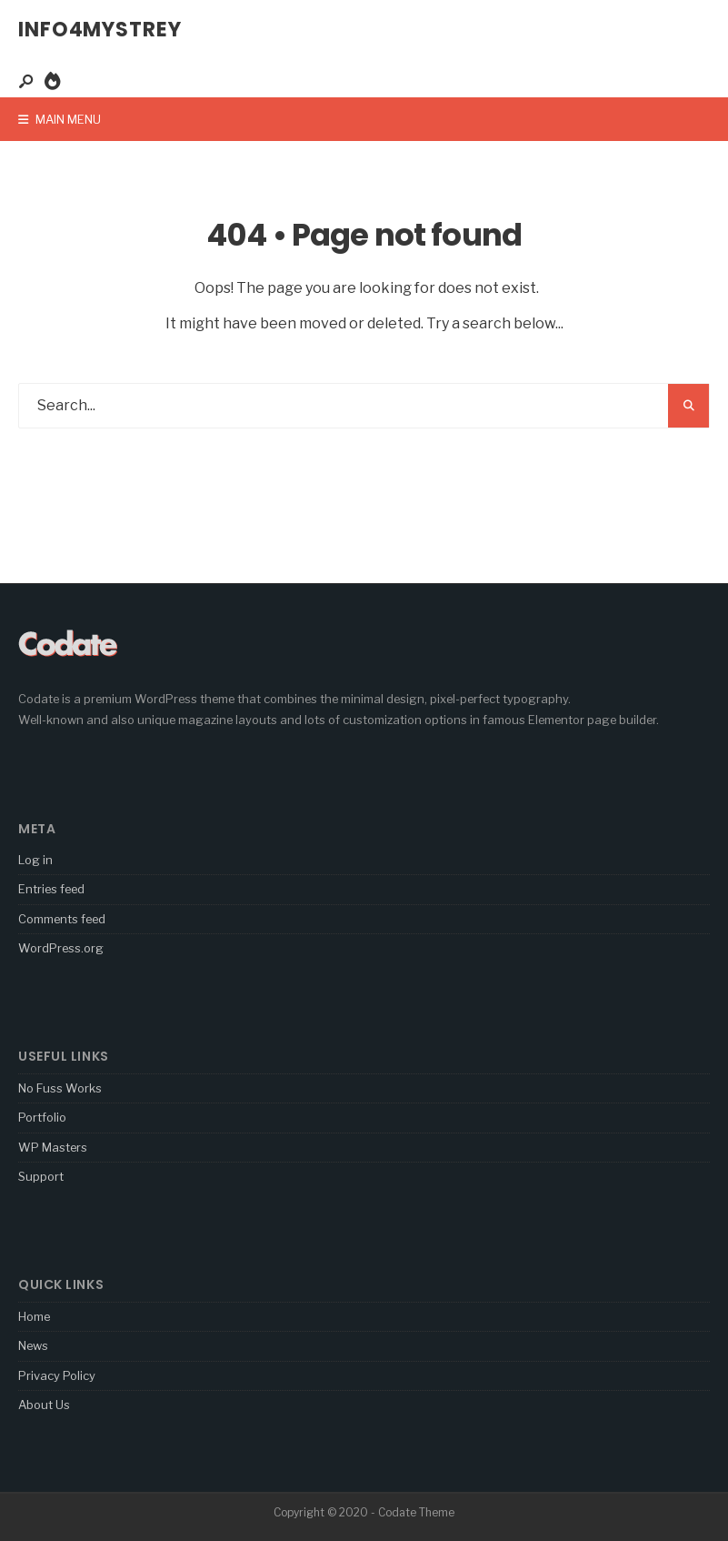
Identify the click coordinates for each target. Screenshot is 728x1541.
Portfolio (42, 1117)
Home (34, 1316)
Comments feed (61, 919)
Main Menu (59, 119)
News (33, 1345)
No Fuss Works (60, 1088)
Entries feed (51, 888)
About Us (44, 1404)
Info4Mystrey (100, 29)
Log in (35, 859)
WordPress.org (61, 948)
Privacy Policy (56, 1375)
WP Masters (52, 1147)
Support (41, 1176)
